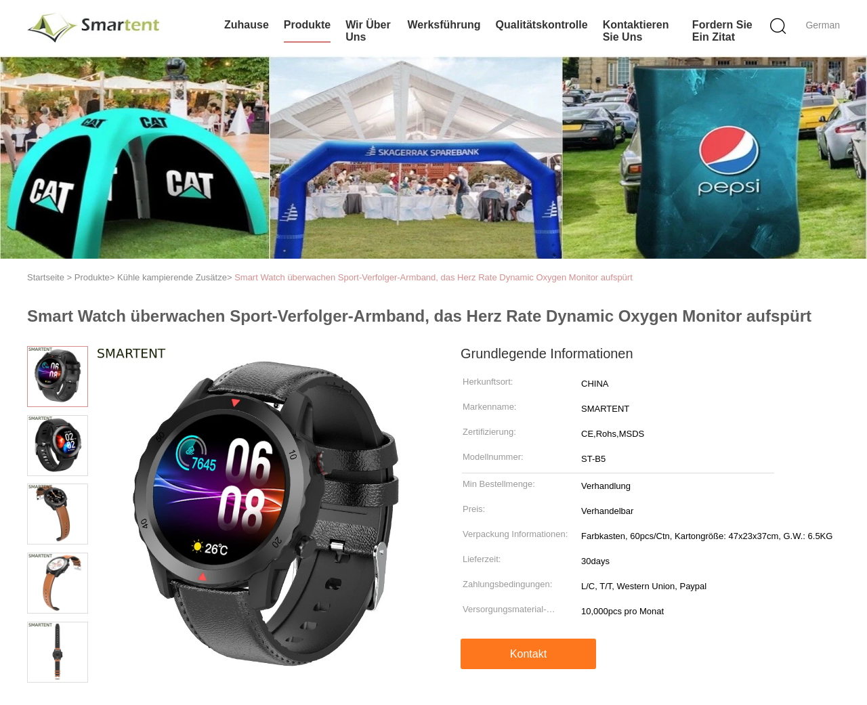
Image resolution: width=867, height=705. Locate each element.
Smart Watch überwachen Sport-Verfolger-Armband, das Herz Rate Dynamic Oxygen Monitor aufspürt (433, 277)
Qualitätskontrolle (542, 24)
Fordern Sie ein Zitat (722, 31)
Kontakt (528, 654)
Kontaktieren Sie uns (636, 31)
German (822, 25)
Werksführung (443, 24)
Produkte (307, 24)
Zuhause (246, 24)
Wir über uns (368, 31)
